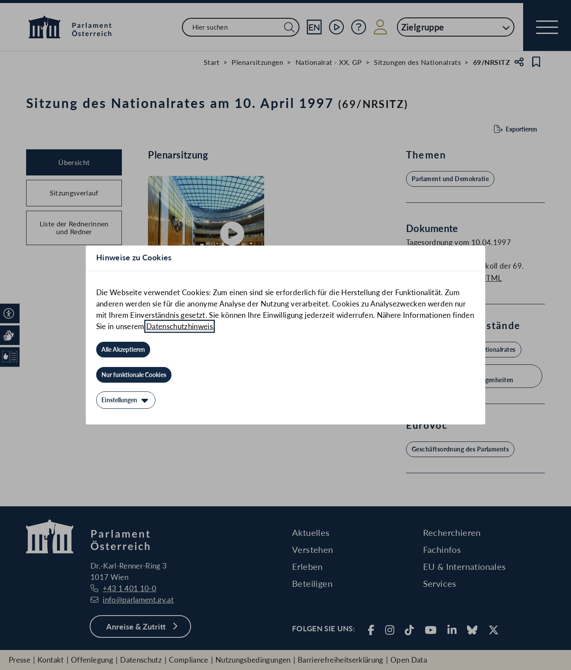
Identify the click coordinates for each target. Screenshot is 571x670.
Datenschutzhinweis (179, 326)
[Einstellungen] (125, 400)
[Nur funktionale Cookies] (133, 375)
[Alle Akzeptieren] (123, 349)
